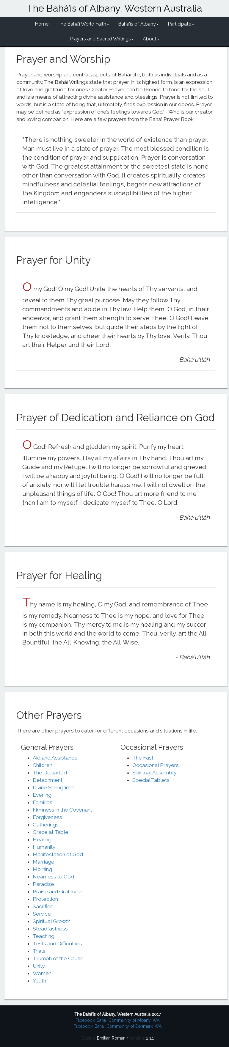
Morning (42, 869)
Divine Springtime (53, 787)
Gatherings (46, 825)
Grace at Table (50, 832)
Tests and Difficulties (57, 944)
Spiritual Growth (51, 921)
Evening (42, 795)
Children (42, 765)
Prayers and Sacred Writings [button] (102, 39)
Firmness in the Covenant (62, 810)
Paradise (43, 884)
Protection (45, 899)
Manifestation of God (58, 854)
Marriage (43, 862)
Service (42, 914)
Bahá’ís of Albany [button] (138, 24)
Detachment (47, 780)
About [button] (151, 39)
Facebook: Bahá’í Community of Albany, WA (117, 1020)
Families (42, 802)
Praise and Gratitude (57, 891)
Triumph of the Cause (58, 958)
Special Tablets (151, 780)
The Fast (142, 758)
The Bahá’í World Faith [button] (83, 24)
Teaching (43, 936)
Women (42, 973)
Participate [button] (181, 24)
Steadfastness (50, 929)
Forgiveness (47, 817)
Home (41, 24)
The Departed (50, 773)
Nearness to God (53, 877)
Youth (39, 981)
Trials (39, 951)
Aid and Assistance (55, 758)
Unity (39, 966)
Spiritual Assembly (154, 773)
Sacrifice (43, 906)
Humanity (44, 847)
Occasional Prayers (155, 765)
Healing (42, 839)
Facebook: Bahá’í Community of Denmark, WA (117, 1026)
